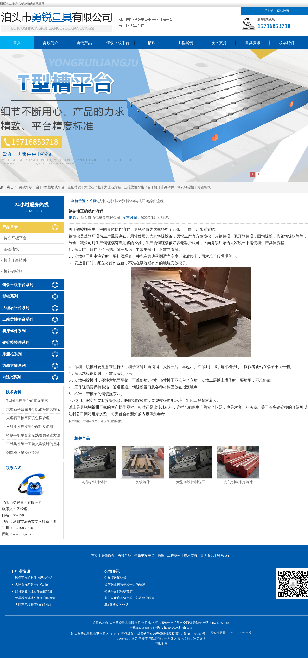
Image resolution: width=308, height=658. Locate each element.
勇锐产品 (84, 43)
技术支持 (219, 43)
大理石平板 (92, 187)
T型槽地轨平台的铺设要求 (27, 401)
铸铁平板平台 (117, 43)
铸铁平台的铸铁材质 (118, 591)
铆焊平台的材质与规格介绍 (33, 578)
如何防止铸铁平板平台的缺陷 (124, 584)
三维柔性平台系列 (17, 319)
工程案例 (185, 43)
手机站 (269, 11)
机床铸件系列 (14, 331)
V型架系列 (11, 377)
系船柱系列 (12, 354)
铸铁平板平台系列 (17, 285)
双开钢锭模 (102, 421)
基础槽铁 (74, 187)
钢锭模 (255, 243)
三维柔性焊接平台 (137, 187)
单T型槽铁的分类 (116, 604)
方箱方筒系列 (14, 366)
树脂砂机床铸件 (94, 482)
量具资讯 (252, 43)
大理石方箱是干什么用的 (32, 584)
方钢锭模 (204, 187)
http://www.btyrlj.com (178, 627)
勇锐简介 (50, 43)
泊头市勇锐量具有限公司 (100, 218)
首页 (17, 43)
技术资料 (122, 201)
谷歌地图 (161, 643)
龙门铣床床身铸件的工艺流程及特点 (129, 598)
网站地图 (283, 11)
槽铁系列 (10, 296)
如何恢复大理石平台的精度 (33, 591)
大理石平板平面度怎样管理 (28, 418)
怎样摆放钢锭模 (115, 578)
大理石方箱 (112, 187)
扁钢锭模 (116, 421)
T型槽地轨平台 (53, 187)
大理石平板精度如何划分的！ (35, 604)
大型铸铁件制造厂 (190, 482)
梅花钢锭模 (185, 187)
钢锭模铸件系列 (15, 342)
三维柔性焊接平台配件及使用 (29, 427)
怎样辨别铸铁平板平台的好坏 (35, 598)
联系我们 (286, 43)
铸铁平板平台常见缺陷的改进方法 (33, 435)
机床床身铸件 (164, 187)
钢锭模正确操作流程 (147, 201)
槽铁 (151, 43)
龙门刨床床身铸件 (238, 482)
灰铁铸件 (142, 482)
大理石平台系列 (15, 308)
